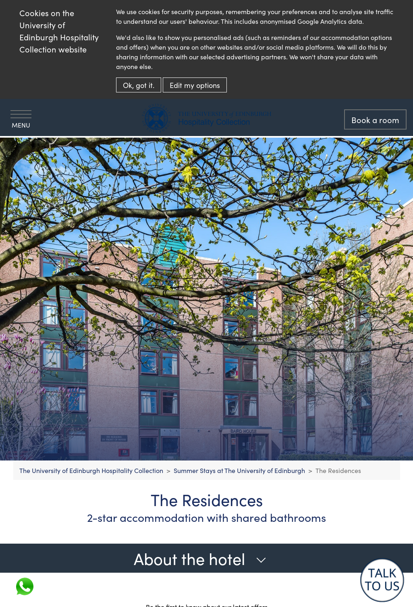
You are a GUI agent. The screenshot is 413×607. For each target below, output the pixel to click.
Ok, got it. (138, 85)
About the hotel (200, 558)
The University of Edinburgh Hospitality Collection (91, 470)
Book (375, 119)
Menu (20, 119)
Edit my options (195, 85)
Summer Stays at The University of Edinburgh (239, 470)
